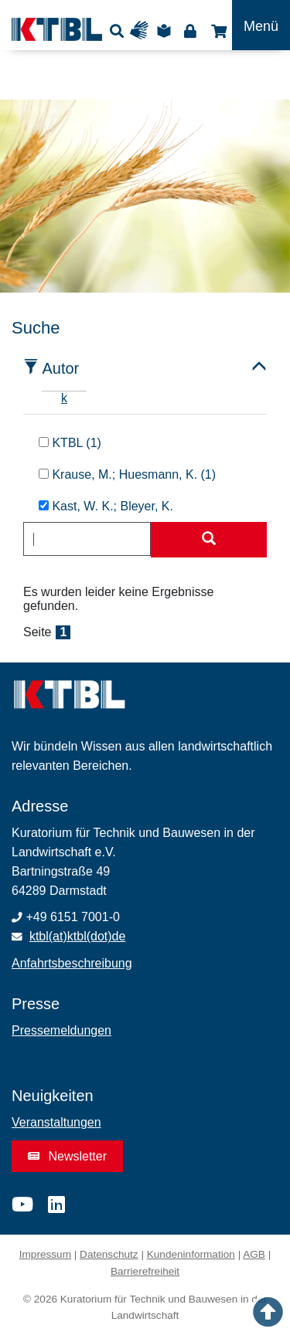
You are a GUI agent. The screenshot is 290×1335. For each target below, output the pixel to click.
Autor (60, 368)
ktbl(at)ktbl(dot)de (77, 936)
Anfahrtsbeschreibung (72, 963)
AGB (254, 1254)
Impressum (45, 1254)
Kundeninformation (191, 1254)
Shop (216, 30)
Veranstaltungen (56, 1122)
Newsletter (67, 1156)
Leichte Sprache (166, 30)
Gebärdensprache (142, 30)
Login (189, 30)
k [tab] (64, 398)
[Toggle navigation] (261, 25)
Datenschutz (109, 1254)
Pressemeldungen (61, 1030)
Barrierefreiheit (145, 1271)
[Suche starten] (209, 539)
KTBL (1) (70, 442)
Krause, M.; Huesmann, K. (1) (127, 474)
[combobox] (87, 539)
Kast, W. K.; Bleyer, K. (106, 506)
